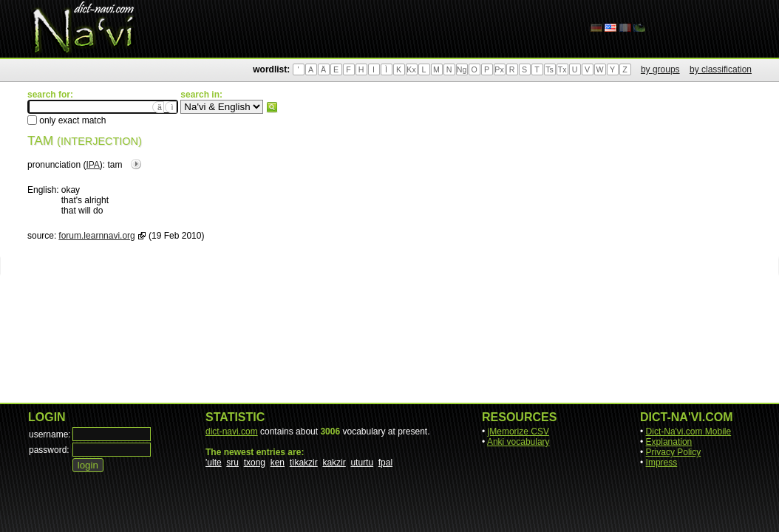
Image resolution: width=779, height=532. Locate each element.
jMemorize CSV (518, 431)
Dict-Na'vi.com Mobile (689, 431)
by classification (721, 69)
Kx (410, 69)
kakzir (333, 462)
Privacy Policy (673, 452)
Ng (462, 69)
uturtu (361, 462)
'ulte (213, 462)
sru (232, 462)
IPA (92, 165)
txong (254, 462)
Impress (662, 462)
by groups (660, 69)
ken (278, 462)
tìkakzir (304, 462)
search (272, 107)
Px (498, 69)
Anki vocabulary (518, 442)
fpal (385, 462)
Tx (562, 69)
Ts (549, 69)
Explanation (669, 442)
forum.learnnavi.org (96, 236)
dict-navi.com (231, 431)
